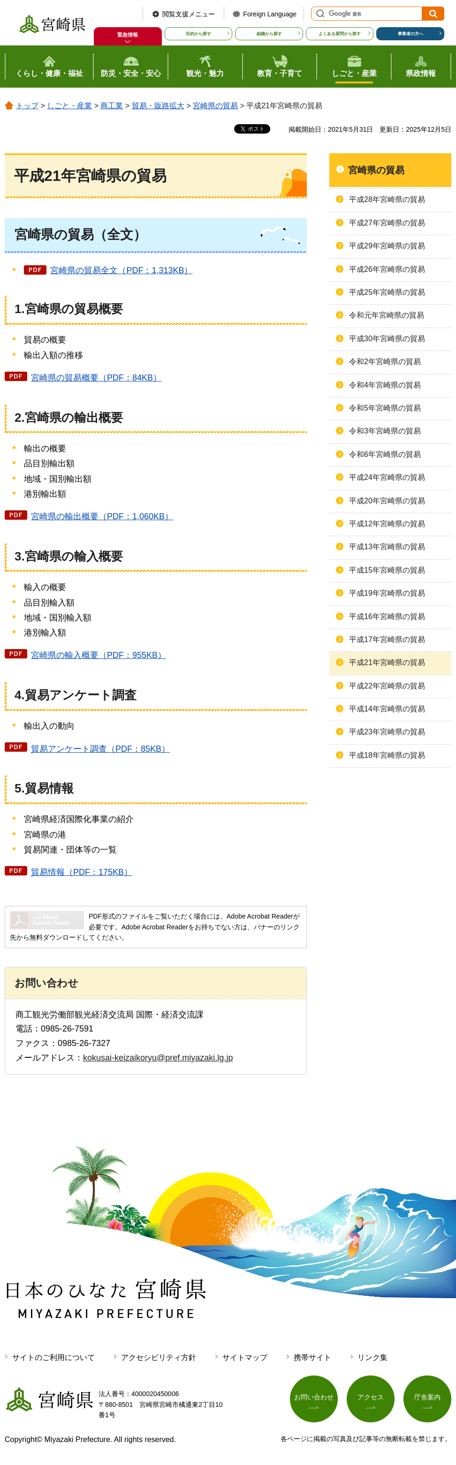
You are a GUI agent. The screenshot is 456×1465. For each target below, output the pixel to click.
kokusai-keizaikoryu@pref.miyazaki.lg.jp (158, 1057)
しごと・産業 (69, 106)
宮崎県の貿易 (215, 106)
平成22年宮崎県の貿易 (387, 686)
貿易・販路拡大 (158, 106)
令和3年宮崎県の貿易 (385, 431)
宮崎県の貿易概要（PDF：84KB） (96, 377)
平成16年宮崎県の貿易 (387, 616)
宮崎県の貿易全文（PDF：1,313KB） (121, 270)
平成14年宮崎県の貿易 (387, 709)
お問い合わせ (314, 1397)
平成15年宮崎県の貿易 (387, 570)
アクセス (370, 1397)
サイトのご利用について (53, 1357)
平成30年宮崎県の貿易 (387, 339)
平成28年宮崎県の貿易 (387, 199)
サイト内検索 (319, 13)
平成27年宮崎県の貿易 (387, 223)
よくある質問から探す (340, 33)
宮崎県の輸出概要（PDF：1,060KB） (102, 516)
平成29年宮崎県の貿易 (387, 246)
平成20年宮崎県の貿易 (387, 501)
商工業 (111, 106)
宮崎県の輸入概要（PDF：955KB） (98, 655)
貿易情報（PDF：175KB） (81, 872)
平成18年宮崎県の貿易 (387, 755)
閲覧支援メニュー (188, 14)
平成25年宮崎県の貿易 (387, 292)
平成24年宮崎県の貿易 (387, 477)
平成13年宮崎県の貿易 (387, 547)
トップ (27, 106)
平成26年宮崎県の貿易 (387, 269)
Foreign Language (269, 14)
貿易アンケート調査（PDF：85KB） (100, 749)
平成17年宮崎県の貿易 (387, 639)
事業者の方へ (410, 33)
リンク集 (372, 1357)
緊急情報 (127, 34)
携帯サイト (312, 1357)
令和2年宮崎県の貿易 (385, 362)
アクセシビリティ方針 (158, 1357)
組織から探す (269, 33)
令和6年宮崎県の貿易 (385, 454)
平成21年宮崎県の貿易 (387, 662)
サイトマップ (244, 1357)
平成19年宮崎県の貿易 (387, 593)
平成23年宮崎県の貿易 (387, 732)
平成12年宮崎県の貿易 (387, 524)
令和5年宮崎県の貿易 (385, 408)
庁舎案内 (427, 1397)
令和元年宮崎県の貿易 (386, 315)
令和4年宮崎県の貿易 (385, 385)
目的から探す (198, 33)
